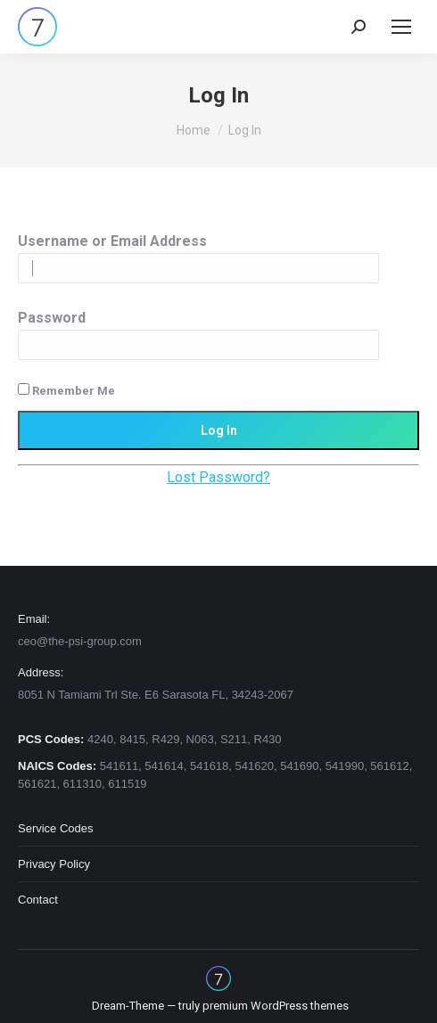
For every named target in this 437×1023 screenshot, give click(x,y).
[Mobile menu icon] (401, 27)
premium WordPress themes (275, 1005)
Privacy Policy (54, 864)
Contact (38, 899)
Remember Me (66, 390)
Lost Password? (218, 477)
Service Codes (56, 828)
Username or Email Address (112, 241)
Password (52, 317)
